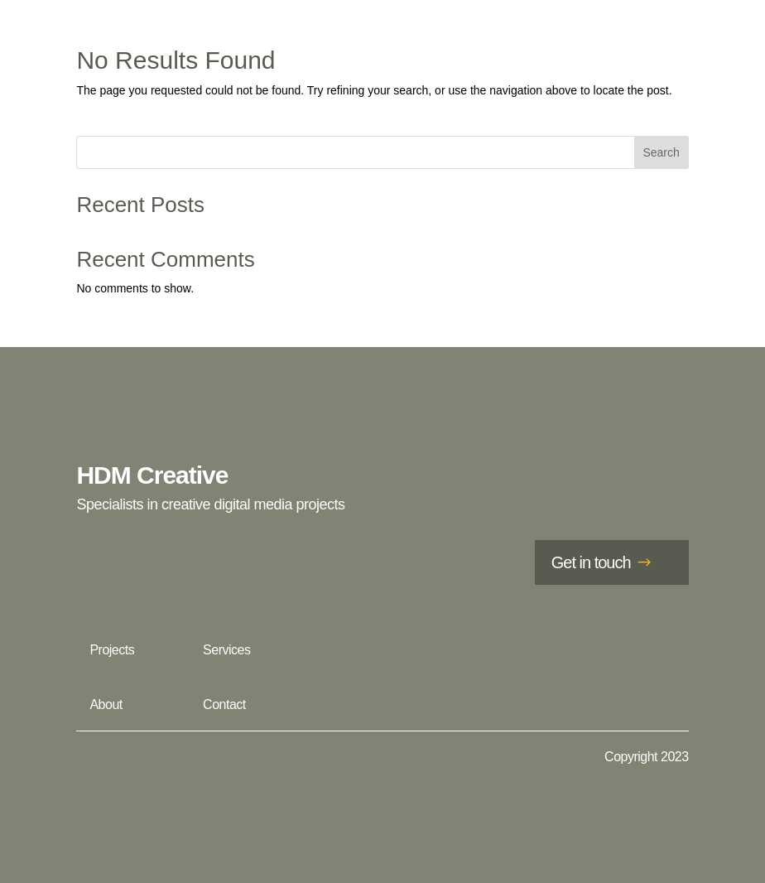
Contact (224, 704)
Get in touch (591, 562)
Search (660, 152)
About (105, 704)
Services (226, 650)
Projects (111, 650)
